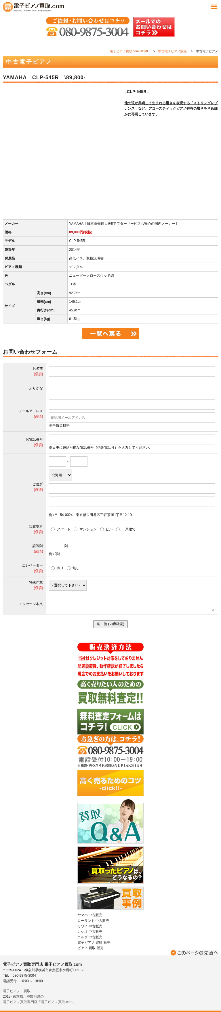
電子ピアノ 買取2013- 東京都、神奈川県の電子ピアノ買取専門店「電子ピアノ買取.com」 (39, 996)
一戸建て (126, 529)
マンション (85, 529)
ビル (106, 529)
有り (57, 568)
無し (73, 568)
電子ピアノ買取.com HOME (129, 51)
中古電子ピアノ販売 (172, 51)
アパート (61, 529)
